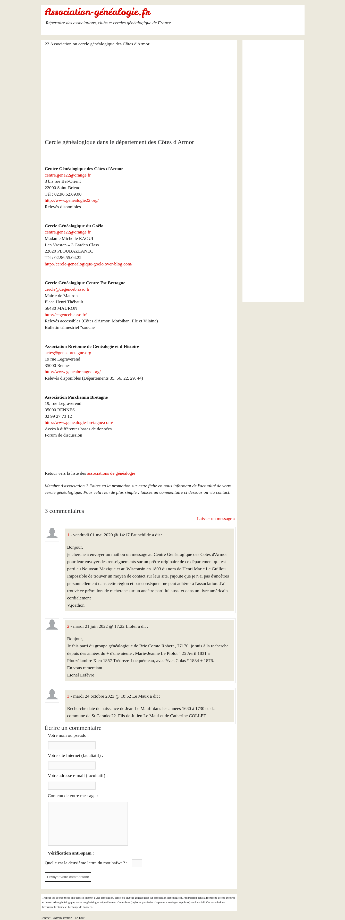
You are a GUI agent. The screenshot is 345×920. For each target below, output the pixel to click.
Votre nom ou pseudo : (68, 735)
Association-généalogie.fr (97, 12)
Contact (46, 918)
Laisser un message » (216, 518)
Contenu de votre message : (73, 795)
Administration (62, 918)
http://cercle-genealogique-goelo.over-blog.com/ (89, 263)
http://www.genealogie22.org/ (72, 200)
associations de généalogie (111, 473)
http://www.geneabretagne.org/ (73, 371)
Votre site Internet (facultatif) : (75, 755)
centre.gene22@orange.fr (68, 175)
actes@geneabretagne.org (68, 352)
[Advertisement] (140, 89)
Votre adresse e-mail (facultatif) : (78, 775)
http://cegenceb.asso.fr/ (66, 314)
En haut (80, 918)
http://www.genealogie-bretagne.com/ (79, 422)
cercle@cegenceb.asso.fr (67, 289)
